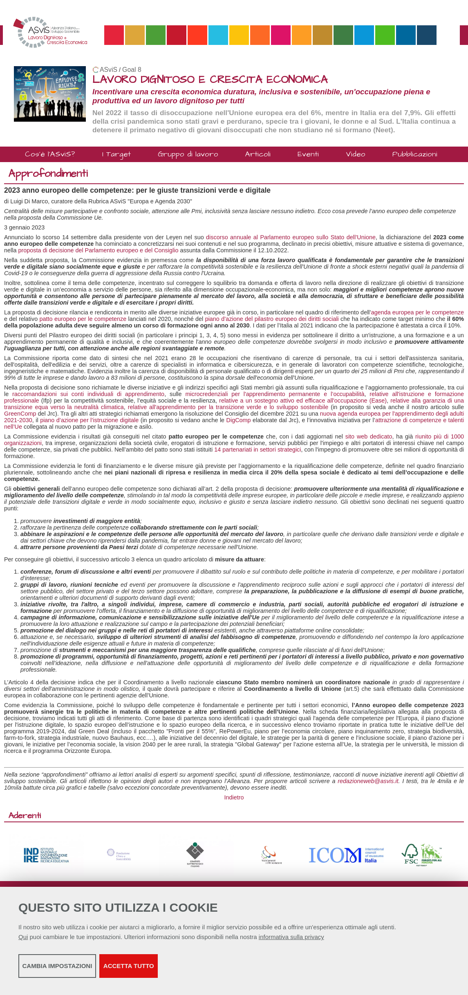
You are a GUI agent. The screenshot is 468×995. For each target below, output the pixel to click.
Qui (23, 941)
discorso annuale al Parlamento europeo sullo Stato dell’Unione (291, 237)
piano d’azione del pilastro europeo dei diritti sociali (272, 319)
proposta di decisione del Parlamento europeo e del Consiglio (98, 250)
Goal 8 (131, 69)
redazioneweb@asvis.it (368, 781)
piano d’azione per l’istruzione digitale (89, 420)
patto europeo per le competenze (83, 319)
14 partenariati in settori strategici (257, 449)
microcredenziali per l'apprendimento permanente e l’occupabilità (274, 394)
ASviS (108, 69)
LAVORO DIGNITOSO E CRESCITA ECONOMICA (209, 79)
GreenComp (20, 413)
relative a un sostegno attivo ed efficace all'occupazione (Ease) (303, 400)
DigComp (238, 420)
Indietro (234, 797)
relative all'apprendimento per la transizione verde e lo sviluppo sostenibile (228, 407)
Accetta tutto (230, 970)
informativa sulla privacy (291, 941)
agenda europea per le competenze (417, 312)
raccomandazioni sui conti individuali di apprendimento (88, 394)
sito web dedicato (368, 436)
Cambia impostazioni (83, 970)
